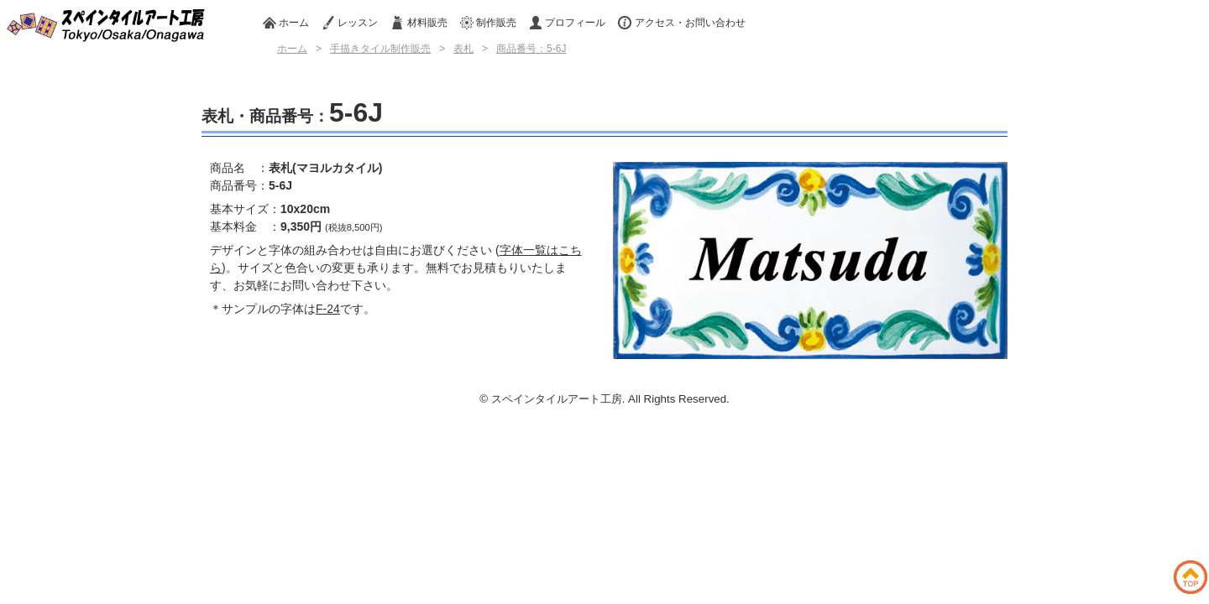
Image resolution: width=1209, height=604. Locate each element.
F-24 (328, 308)
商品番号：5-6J (531, 49)
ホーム (286, 22)
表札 (463, 49)
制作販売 (488, 22)
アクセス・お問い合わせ (681, 22)
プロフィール (567, 22)
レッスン (350, 22)
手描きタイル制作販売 (380, 49)
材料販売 (418, 22)
